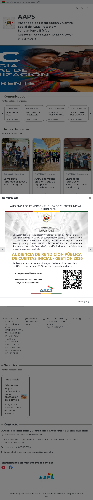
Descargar (83, 302)
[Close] (90, 198)
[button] (2, 249)
